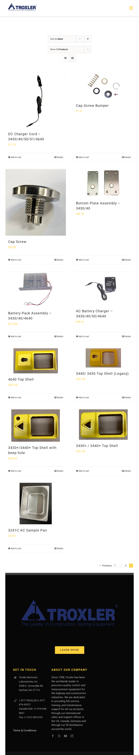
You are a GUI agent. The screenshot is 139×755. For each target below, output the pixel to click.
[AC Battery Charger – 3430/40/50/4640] (103, 288)
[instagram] (71, 736)
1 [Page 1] (115, 565)
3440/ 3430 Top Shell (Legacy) (102, 373)
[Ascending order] (87, 39)
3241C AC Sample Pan (27, 530)
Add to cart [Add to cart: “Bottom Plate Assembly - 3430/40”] (83, 260)
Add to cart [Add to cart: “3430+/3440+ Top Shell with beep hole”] (16, 471)
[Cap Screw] (35, 202)
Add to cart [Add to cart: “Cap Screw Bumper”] (83, 157)
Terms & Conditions (24, 730)
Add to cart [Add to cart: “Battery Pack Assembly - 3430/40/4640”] (16, 336)
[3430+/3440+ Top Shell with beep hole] (35, 425)
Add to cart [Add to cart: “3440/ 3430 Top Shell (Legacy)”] (83, 397)
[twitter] (59, 736)
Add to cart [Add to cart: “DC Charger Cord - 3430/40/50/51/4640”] (16, 157)
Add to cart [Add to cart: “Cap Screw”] (16, 260)
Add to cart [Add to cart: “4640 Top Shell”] (16, 397)
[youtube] (65, 736)
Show (59, 49)
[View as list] (72, 58)
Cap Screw (17, 242)
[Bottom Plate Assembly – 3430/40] (103, 183)
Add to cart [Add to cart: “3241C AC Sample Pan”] (16, 548)
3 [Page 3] (125, 565)
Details (60, 157)
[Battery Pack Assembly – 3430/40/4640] (35, 289)
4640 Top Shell (21, 379)
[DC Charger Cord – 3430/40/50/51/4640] (35, 100)
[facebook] (52, 736)
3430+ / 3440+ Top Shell (97, 446)
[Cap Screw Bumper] (103, 86)
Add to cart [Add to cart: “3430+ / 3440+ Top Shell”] (83, 471)
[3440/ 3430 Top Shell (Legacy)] (103, 358)
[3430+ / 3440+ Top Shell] (103, 424)
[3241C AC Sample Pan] (35, 503)
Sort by (56, 39)
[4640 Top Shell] (35, 360)
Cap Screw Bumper (92, 105)
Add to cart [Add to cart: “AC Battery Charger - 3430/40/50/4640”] (83, 336)
